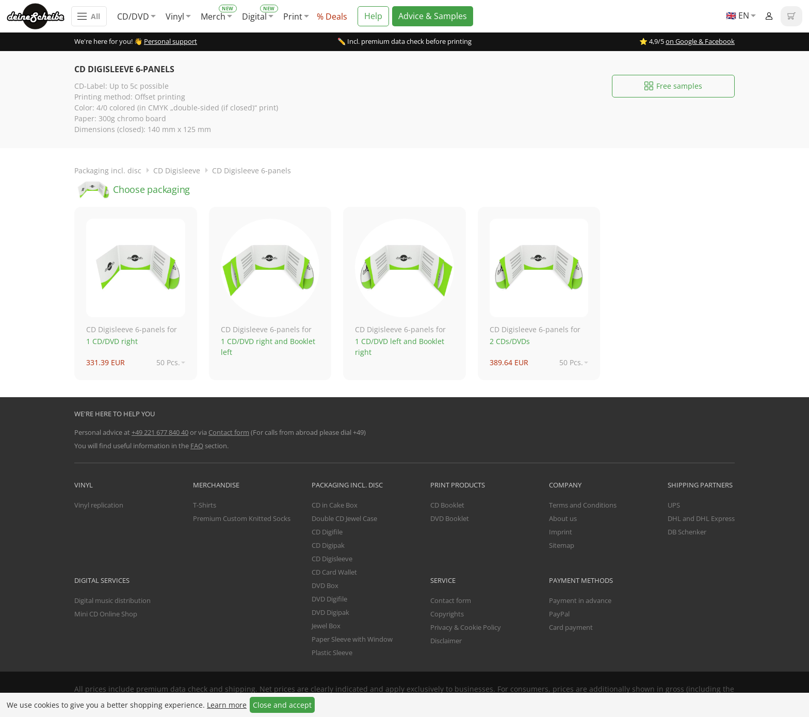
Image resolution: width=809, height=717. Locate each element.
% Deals (332, 16)
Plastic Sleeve (332, 652)
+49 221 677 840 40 (160, 432)
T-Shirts (204, 505)
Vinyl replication (98, 505)
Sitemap (561, 545)
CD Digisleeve (176, 170)
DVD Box (325, 585)
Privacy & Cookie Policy (465, 627)
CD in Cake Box (335, 505)
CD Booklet (447, 505)
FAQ (196, 445)
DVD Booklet (449, 518)
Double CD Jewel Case (344, 518)
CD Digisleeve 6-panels (251, 170)
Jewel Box (326, 625)
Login (769, 16)
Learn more (227, 705)
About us (563, 518)
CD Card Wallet (334, 572)
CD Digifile (327, 531)
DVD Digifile (329, 599)
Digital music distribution (112, 600)
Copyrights (447, 613)
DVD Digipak (330, 612)
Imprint (560, 531)
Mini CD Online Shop (105, 613)
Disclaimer (446, 640)
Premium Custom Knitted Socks (241, 518)
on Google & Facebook (700, 41)
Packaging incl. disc (107, 170)
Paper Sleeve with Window (352, 639)
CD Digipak (328, 545)
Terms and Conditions (583, 505)
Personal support (170, 41)
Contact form (228, 432)
